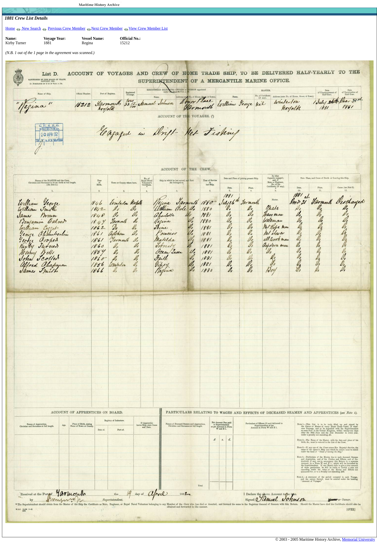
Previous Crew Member (66, 28)
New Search (31, 28)
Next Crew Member (107, 28)
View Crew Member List (148, 28)
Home (10, 28)
